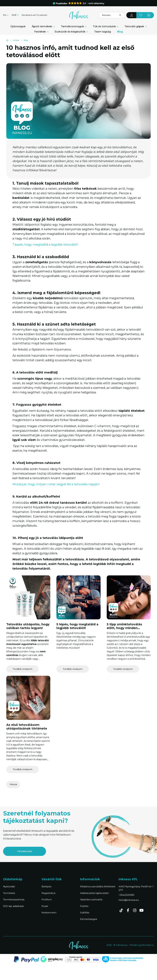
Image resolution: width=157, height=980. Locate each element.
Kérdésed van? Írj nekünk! (34, 15)
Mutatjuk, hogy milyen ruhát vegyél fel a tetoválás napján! (56, 484)
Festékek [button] (40, 31)
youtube (141, 910)
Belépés (46, 886)
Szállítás (84, 912)
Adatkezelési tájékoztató (94, 893)
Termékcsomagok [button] (73, 26)
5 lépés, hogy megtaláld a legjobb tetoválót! (77, 626)
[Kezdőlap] (7, 40)
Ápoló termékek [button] (42, 26)
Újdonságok (18, 26)
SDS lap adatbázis (13, 906)
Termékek (9, 893)
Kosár (45, 906)
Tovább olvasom (22, 668)
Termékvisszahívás (13, 899)
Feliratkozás (24, 851)
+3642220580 (126, 894)
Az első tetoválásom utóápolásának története (26, 726)
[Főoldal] (16, 40)
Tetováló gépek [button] (134, 26)
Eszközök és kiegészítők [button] (70, 31)
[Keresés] (112, 15)
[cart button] (149, 15)
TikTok (121, 910)
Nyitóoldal (9, 886)
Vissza (13, 784)
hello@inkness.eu (129, 899)
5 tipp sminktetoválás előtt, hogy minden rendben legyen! (124, 627)
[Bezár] (148, 3)
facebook (127, 910)
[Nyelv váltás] (5, 15)
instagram (134, 910)
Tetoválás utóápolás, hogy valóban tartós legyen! (28, 626)
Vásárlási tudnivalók (91, 899)
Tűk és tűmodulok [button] (105, 26)
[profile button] (131, 15)
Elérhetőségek (88, 919)
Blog (120, 31)
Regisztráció (49, 893)
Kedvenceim (49, 912)
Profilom (47, 899)
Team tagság (102, 31)
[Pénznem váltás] (14, 15)
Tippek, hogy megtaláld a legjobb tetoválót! (45, 244)
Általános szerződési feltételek (97, 886)
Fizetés (84, 906)
